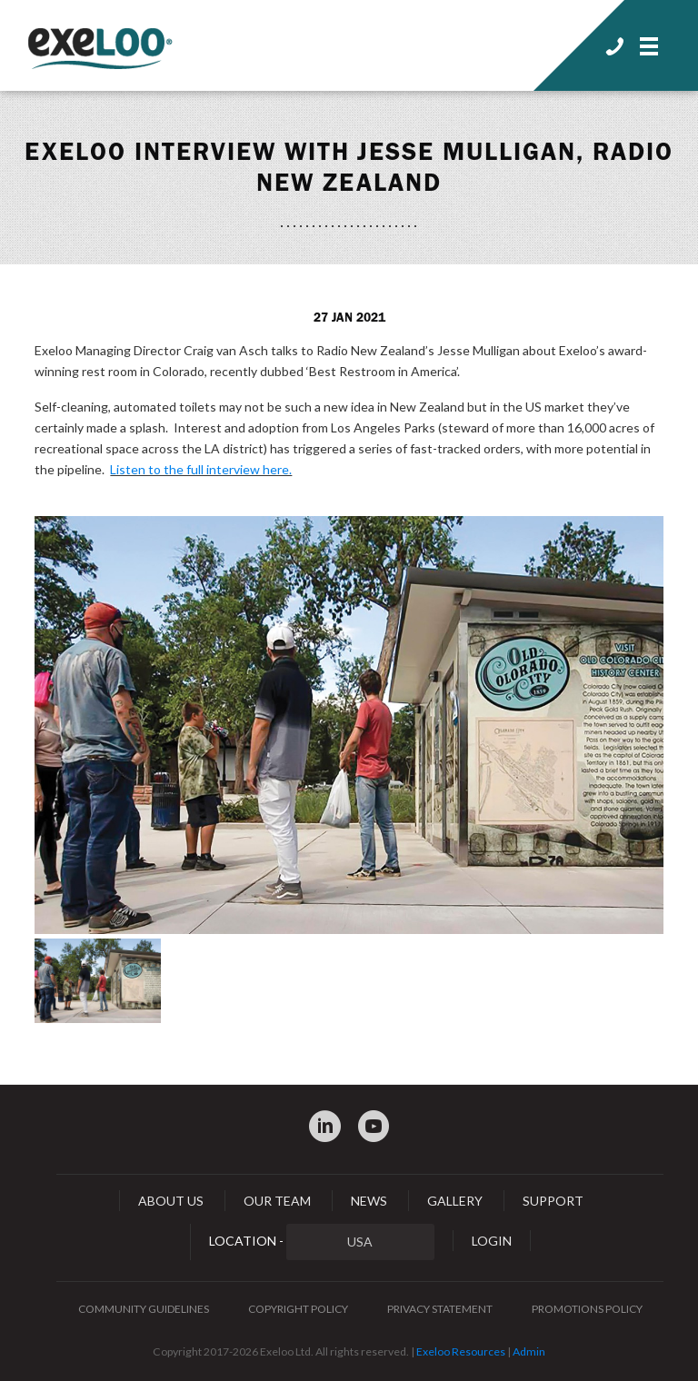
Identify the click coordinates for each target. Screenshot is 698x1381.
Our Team (277, 1200)
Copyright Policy (298, 1309)
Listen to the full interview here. (201, 469)
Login (492, 1240)
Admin (529, 1351)
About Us (171, 1200)
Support (553, 1200)
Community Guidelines (143, 1309)
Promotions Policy (587, 1309)
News (369, 1200)
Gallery (455, 1200)
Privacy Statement (440, 1309)
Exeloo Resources (460, 1351)
